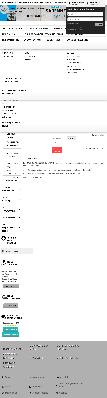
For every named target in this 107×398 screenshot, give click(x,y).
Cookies (63, 393)
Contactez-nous (11, 306)
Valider (99, 25)
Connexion (75, 4)
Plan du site (11, 393)
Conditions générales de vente (71, 385)
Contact (8, 377)
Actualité (63, 377)
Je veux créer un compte (75, 25)
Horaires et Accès (10, 286)
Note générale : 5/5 (10, 323)
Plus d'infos (32, 158)
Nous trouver (38, 377)
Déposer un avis (10, 334)
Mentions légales (40, 393)
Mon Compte (78, 2)
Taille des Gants (56, 140)
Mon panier (95, 2)
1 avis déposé (11, 329)
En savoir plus (98, 135)
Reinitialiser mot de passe (75, 29)
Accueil (8, 387)
